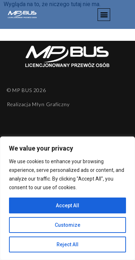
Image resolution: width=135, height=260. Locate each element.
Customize (67, 225)
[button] (104, 14)
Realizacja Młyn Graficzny (38, 104)
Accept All (67, 205)
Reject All (67, 244)
